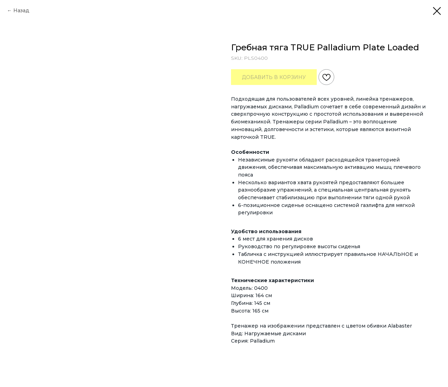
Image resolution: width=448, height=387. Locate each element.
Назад (21, 10)
